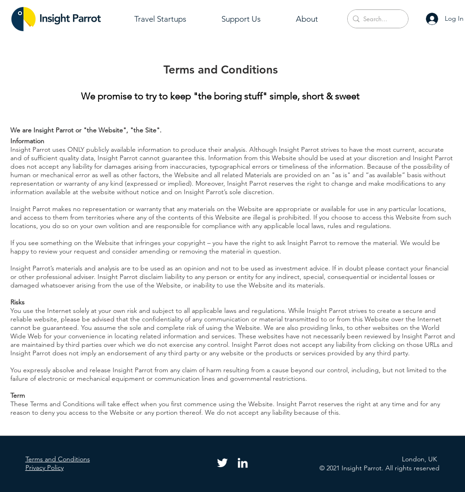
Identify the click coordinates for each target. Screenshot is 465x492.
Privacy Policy (44, 467)
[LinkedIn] (243, 463)
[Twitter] (222, 463)
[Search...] (375, 19)
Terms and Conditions (57, 459)
